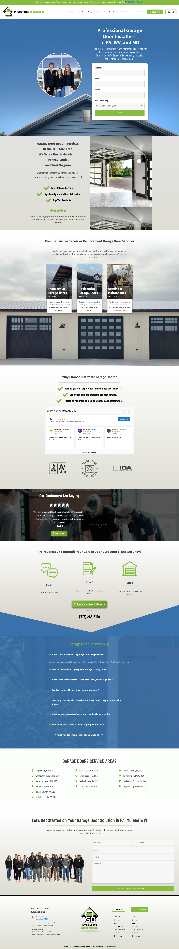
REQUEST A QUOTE (139, 909)
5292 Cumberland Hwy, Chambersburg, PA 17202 (41, 917)
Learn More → (52, 296)
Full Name (99, 67)
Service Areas (138, 12)
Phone (98, 89)
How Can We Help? (102, 100)
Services (71, 12)
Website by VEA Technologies (106, 946)
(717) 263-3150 (155, 12)
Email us (140, 2)
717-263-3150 (130, 2)
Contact (171, 12)
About (81, 12)
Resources (125, 12)
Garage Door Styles (110, 12)
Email (97, 78)
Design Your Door (94, 12)
